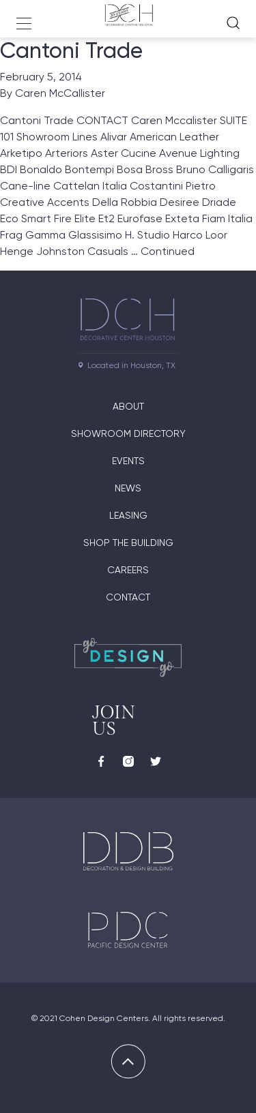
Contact (128, 597)
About (128, 406)
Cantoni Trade (71, 50)
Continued (168, 251)
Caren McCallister (60, 93)
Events (128, 460)
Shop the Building (128, 542)
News (128, 488)
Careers (128, 569)
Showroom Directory (128, 433)
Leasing (128, 515)
